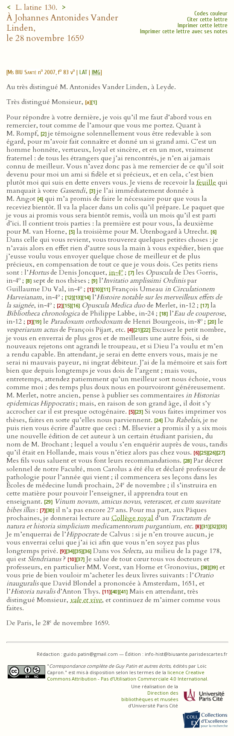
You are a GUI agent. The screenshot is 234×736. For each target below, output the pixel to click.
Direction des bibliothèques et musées (149, 696)
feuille (206, 182)
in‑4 (116, 272)
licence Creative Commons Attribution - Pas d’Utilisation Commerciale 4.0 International (127, 675)
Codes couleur (211, 13)
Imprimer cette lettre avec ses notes (184, 31)
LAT (83, 72)
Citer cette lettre (207, 19)
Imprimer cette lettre (203, 25)
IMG (96, 72)
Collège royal (132, 518)
